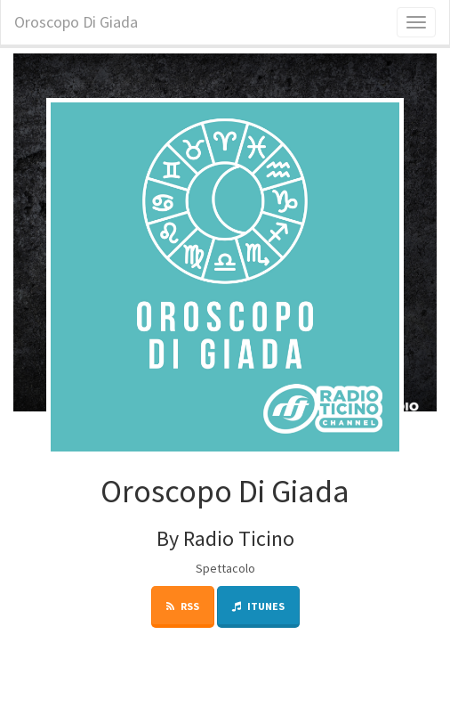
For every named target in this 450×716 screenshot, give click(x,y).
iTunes (258, 606)
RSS (182, 606)
